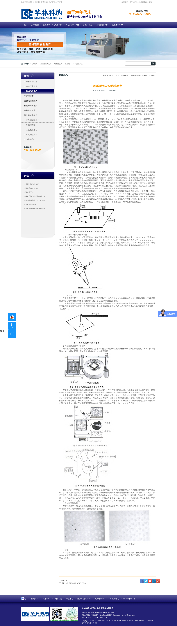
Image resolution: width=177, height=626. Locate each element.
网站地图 (149, 621)
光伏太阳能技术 (150, 76)
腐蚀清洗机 (58, 64)
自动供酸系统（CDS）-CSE (35, 200)
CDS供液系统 (78, 64)
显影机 (67, 64)
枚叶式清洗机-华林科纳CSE (35, 196)
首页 (25, 25)
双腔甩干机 (29, 192)
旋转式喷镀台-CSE (32, 188)
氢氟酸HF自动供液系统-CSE (35, 208)
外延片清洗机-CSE (32, 184)
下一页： (72, 583)
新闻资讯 (124, 76)
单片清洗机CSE (31, 204)
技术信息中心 (136, 76)
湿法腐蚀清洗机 (45, 64)
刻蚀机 (34, 64)
